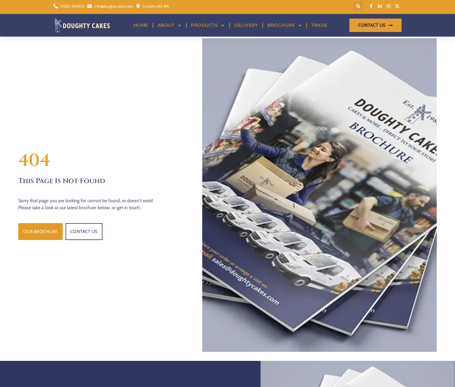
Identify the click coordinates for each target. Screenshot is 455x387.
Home (140, 21)
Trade (319, 21)
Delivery (246, 21)
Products (208, 22)
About (170, 22)
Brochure (284, 22)
